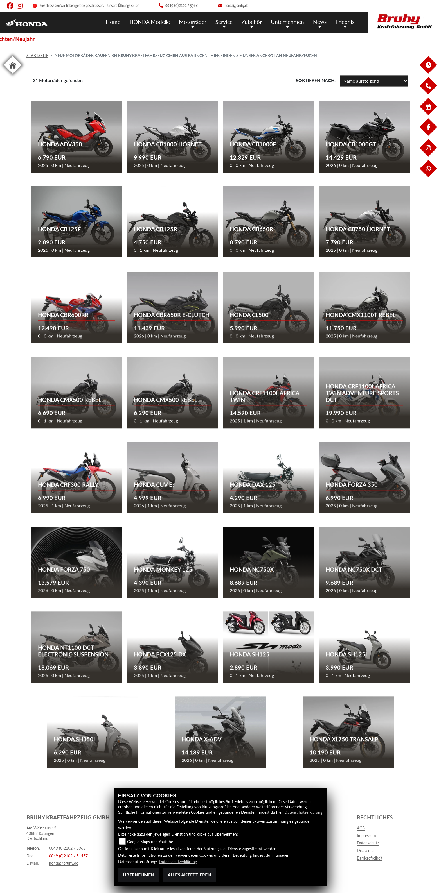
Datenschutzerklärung (303, 812)
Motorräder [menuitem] (192, 22)
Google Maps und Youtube (150, 841)
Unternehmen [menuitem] (287, 22)
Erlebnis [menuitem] (345, 22)
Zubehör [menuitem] (252, 22)
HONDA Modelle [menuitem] (149, 22)
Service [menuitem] (224, 22)
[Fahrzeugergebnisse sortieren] (374, 81)
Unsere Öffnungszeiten (123, 6)
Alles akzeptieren (189, 874)
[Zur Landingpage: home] (12, 74)
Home (113, 22)
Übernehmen (138, 874)
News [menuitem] (320, 22)
